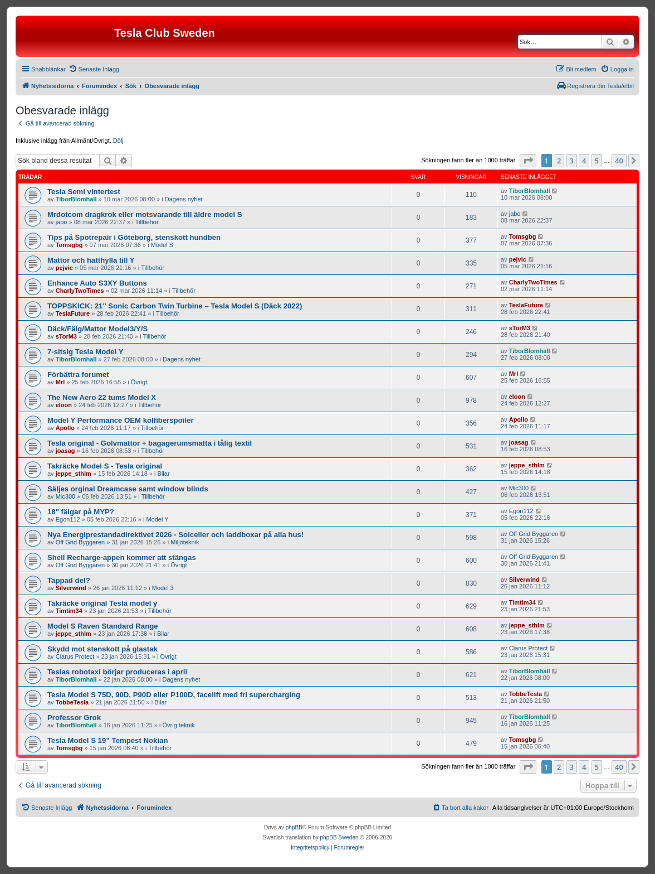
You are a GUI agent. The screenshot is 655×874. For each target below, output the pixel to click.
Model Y (157, 519)
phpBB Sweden (339, 837)
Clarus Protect (75, 656)
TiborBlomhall (76, 199)
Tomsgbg (69, 245)
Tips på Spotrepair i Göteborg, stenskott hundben (134, 237)
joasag (65, 450)
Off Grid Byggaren (80, 542)
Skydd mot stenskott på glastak (102, 649)
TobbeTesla (72, 702)
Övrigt (139, 382)
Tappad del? (68, 580)
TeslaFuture (73, 313)
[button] (528, 160)
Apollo (65, 427)
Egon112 (68, 519)
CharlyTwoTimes (80, 290)
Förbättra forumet (78, 374)
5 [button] (597, 161)
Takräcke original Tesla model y (102, 603)
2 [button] (559, 161)
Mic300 (65, 496)
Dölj (118, 140)
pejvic (64, 267)
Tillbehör (147, 222)
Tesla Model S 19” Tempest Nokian (107, 740)
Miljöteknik (184, 542)
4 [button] (584, 161)
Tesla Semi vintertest (83, 191)
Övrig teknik (179, 725)
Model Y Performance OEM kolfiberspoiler (120, 420)
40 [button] (619, 161)
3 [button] (572, 161)
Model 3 (163, 588)
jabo (61, 222)
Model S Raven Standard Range (102, 626)
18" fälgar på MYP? (80, 512)
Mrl (60, 382)
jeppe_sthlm (73, 473)
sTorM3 (66, 336)
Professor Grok (74, 717)
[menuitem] (94, 69)
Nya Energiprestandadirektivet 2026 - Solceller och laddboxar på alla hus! (175, 534)
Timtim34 (69, 610)
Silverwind (71, 588)
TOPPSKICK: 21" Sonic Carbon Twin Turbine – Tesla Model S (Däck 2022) (174, 306)
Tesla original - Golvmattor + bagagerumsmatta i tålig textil (149, 443)
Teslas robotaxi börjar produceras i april (117, 672)
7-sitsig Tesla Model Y (85, 351)
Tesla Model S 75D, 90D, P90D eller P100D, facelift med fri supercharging (173, 694)
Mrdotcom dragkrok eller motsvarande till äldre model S (144, 214)
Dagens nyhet (184, 199)
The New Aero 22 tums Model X (101, 397)
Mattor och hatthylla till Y (91, 260)
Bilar (164, 473)
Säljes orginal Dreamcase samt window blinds (127, 489)
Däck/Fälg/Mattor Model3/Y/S (97, 329)
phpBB (294, 827)
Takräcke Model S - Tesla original (104, 466)
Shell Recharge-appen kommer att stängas (121, 557)
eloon (64, 405)
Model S (162, 245)
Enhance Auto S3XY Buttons (97, 283)
